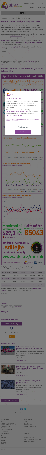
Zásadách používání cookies (14, 115)
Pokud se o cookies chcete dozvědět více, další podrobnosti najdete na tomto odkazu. (22, 120)
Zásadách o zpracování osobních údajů (17, 111)
